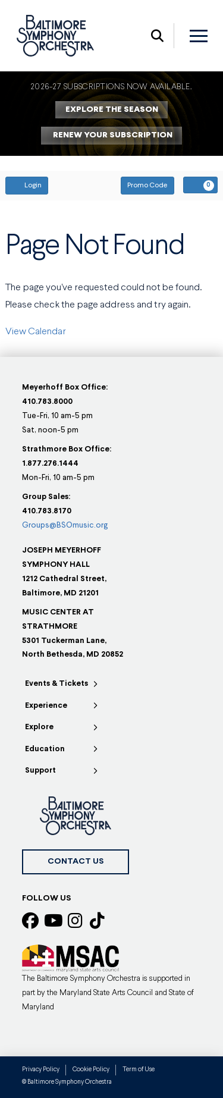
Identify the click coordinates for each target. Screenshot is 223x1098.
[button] (157, 35)
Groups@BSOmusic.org (65, 525)
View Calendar (35, 332)
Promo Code (147, 185)
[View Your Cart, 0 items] (200, 185)
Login (27, 185)
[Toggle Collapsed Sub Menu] (62, 684)
